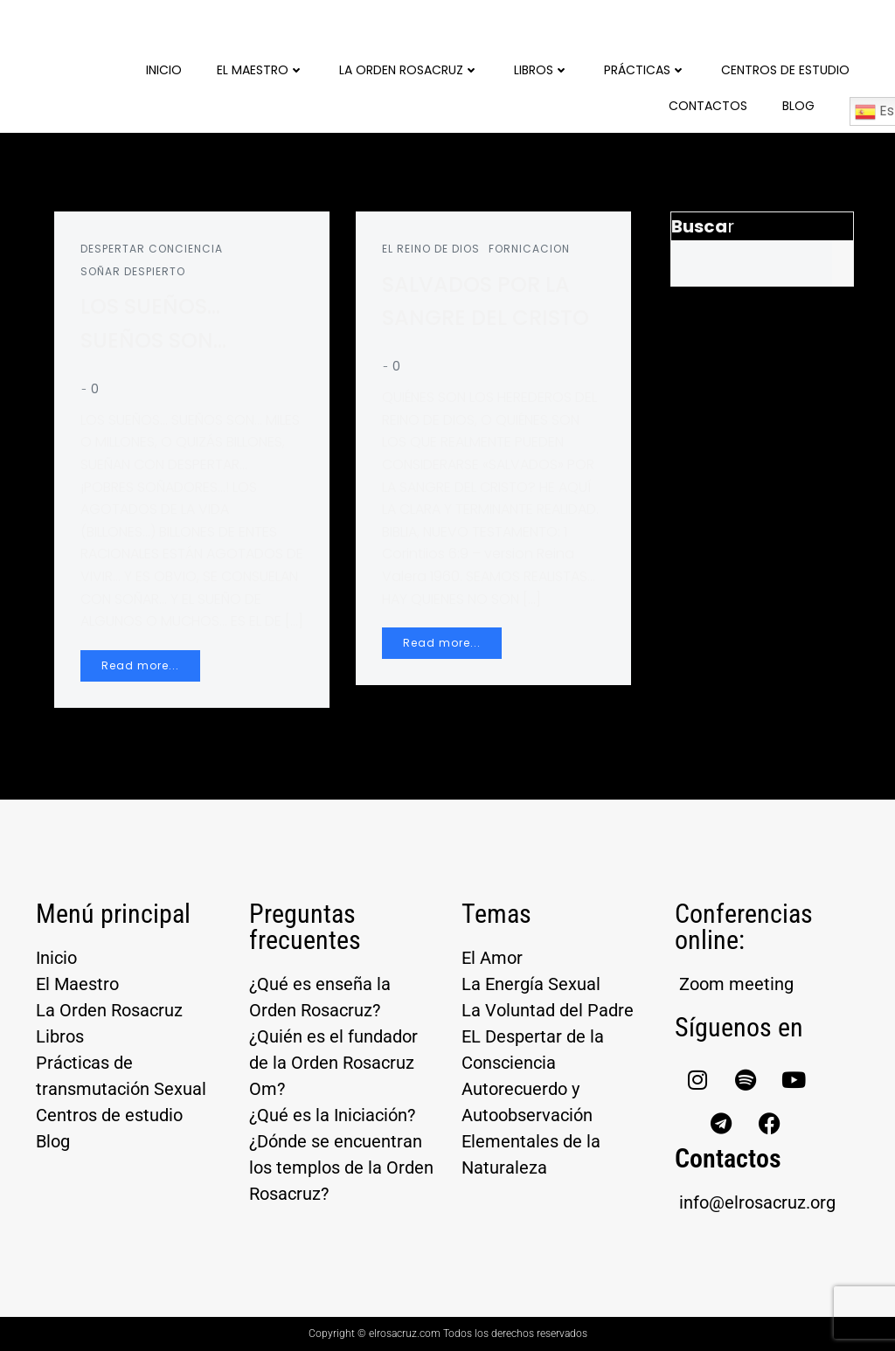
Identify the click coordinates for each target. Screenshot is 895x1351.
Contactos (708, 105)
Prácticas (645, 70)
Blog (798, 105)
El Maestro (260, 70)
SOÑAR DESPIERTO (132, 271)
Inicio (164, 70)
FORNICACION (529, 248)
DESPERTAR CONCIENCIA (151, 248)
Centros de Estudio (785, 70)
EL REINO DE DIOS (431, 248)
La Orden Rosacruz (409, 70)
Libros (541, 70)
